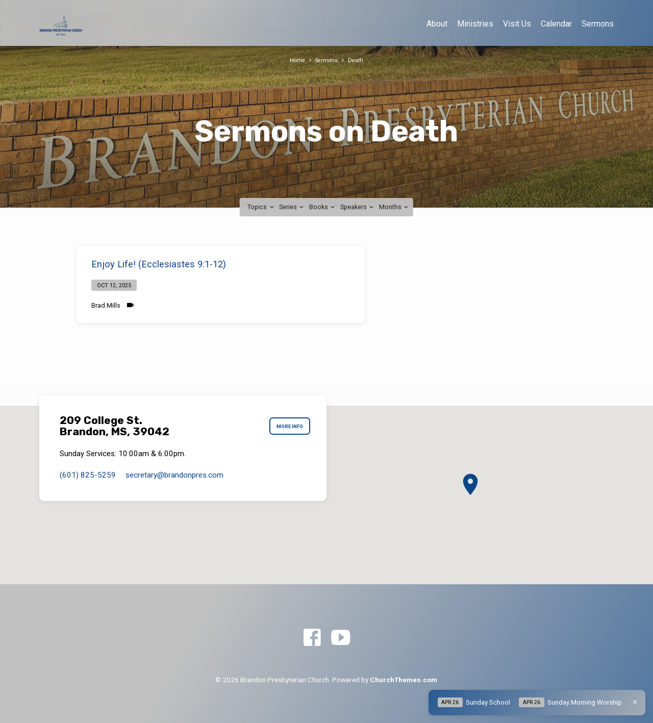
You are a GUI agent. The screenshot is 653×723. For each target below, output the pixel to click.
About (436, 24)
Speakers (357, 207)
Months (394, 207)
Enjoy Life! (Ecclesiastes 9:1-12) (158, 264)
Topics (261, 207)
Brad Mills (105, 305)
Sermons (598, 24)
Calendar (556, 24)
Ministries (475, 24)
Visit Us (517, 24)
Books (322, 207)
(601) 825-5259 (88, 475)
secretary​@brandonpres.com (174, 475)
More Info (285, 426)
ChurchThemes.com (403, 680)
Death (358, 60)
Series (292, 207)
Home (295, 60)
